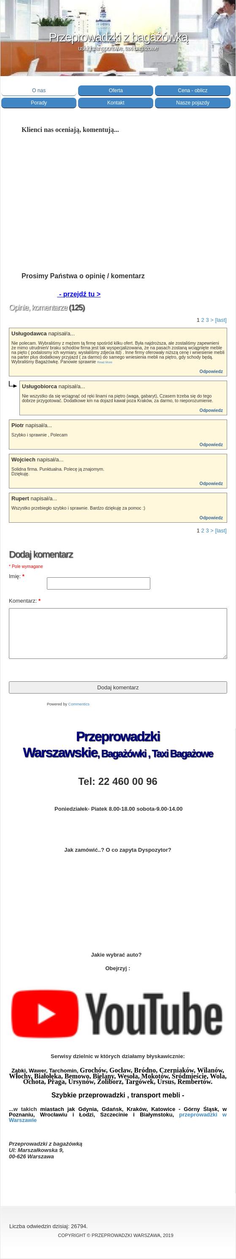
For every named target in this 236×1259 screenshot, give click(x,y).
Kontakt (116, 103)
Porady (39, 103)
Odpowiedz (211, 371)
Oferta (116, 90)
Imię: (16, 576)
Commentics (79, 704)
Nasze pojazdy (192, 103)
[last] (221, 320)
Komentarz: (25, 601)
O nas (39, 90)
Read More (104, 362)
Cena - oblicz (193, 90)
